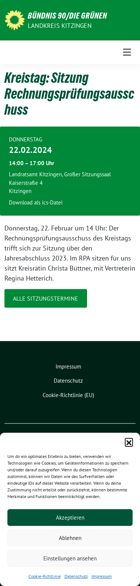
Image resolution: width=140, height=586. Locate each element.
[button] (129, 442)
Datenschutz (76, 576)
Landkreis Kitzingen (59, 26)
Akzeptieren (70, 517)
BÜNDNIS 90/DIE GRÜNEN (67, 15)
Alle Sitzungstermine (45, 298)
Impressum (101, 576)
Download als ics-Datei (36, 202)
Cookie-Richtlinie (45, 576)
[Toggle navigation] (127, 52)
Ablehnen (70, 537)
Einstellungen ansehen (70, 558)
